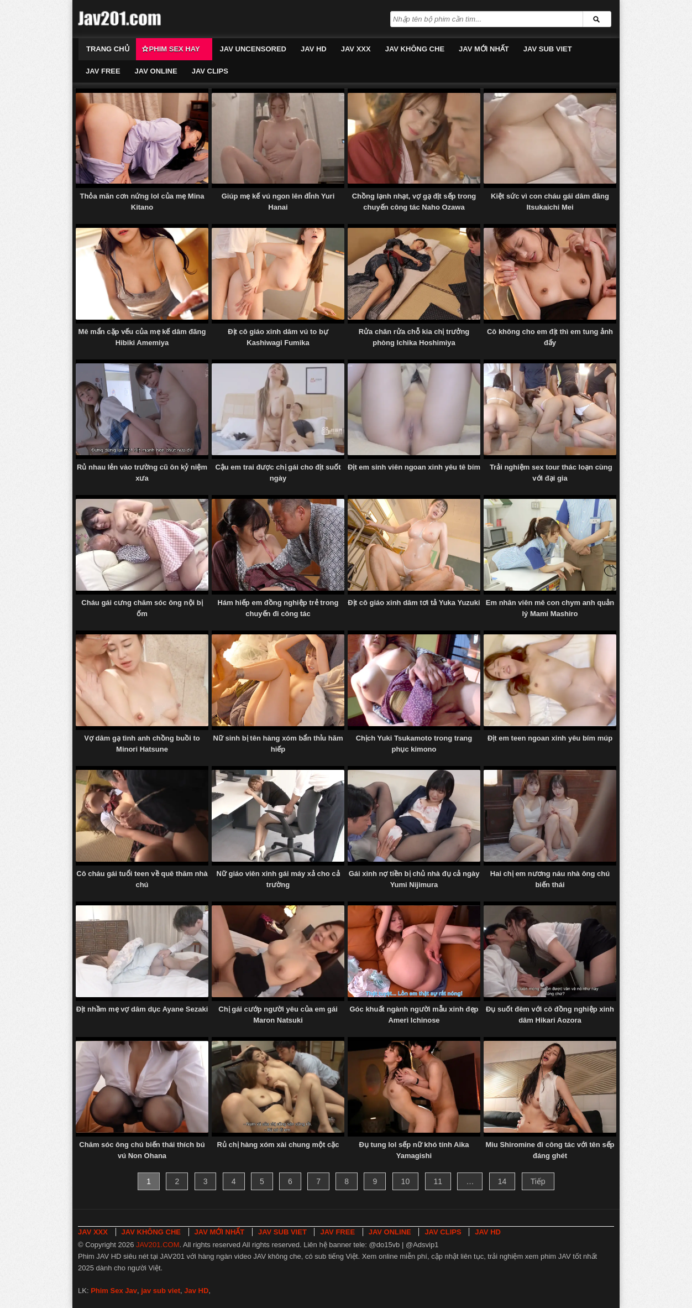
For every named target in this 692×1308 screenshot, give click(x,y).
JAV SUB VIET (547, 49)
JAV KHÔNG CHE (414, 49)
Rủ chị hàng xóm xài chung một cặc (278, 1144)
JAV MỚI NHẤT (484, 49)
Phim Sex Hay (174, 49)
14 (502, 1181)
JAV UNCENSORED (253, 49)
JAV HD (314, 49)
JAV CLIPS (210, 71)
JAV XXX (356, 49)
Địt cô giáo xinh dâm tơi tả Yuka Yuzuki (414, 602)
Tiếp (538, 1181)
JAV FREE (103, 71)
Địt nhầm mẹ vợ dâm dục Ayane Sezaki (142, 1009)
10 (405, 1181)
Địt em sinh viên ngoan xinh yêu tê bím (414, 467)
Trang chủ (108, 49)
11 (438, 1181)
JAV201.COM (158, 1245)
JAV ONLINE (156, 71)
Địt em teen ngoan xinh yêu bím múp (549, 738)
